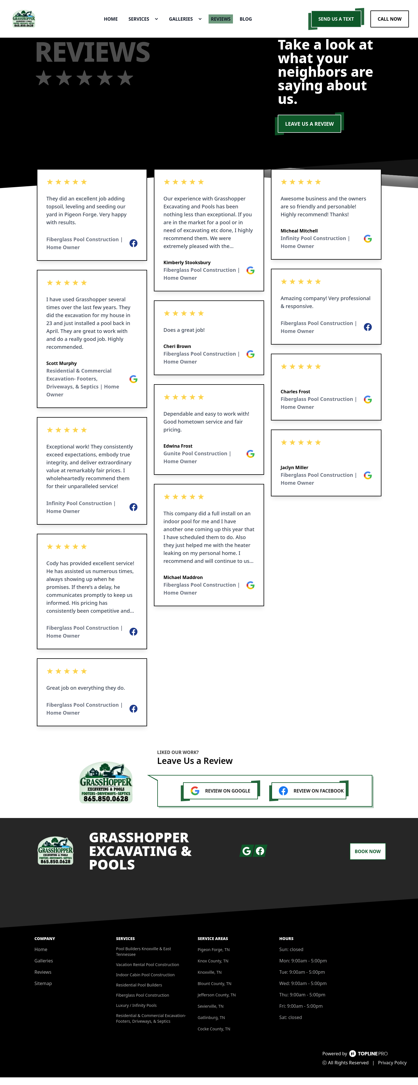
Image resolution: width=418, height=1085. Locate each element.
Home (41, 957)
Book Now (368, 859)
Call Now (390, 23)
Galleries (44, 968)
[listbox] (92, 455)
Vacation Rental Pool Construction (147, 972)
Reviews (43, 980)
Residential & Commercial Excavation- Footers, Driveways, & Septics (151, 1025)
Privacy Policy (392, 1070)
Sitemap (43, 991)
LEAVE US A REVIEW (309, 131)
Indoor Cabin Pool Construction (145, 982)
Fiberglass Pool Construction (142, 1002)
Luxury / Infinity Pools (136, 1013)
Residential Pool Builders (139, 992)
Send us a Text (336, 23)
